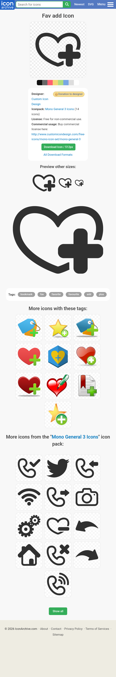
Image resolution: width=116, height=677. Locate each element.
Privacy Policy (73, 629)
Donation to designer (70, 94)
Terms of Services (97, 629)
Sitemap (58, 634)
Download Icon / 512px (58, 147)
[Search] (67, 4)
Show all (58, 611)
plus (101, 294)
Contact (56, 629)
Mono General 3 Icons (59, 109)
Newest (79, 4)
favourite (73, 294)
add (89, 294)
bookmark (26, 294)
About (44, 629)
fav (42, 294)
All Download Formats (58, 154)
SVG (91, 4)
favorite (56, 294)
